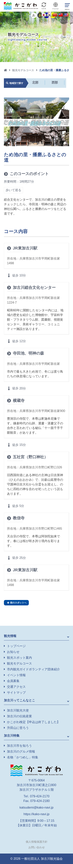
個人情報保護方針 (36, 841)
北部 (35, 82)
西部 (55, 82)
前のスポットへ (16, 603)
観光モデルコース (23, 70)
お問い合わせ (36, 847)
